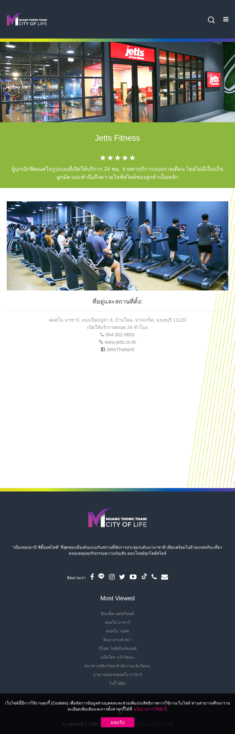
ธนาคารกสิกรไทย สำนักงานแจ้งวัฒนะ (117, 666)
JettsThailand (120, 349)
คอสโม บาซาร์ (117, 622)
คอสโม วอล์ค (117, 631)
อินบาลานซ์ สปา (117, 640)
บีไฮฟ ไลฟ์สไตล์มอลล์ (117, 648)
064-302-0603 (119, 334)
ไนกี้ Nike (117, 683)
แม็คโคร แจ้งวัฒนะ (117, 657)
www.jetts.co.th (120, 342)
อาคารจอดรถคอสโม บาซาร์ (117, 674)
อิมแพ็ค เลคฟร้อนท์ (117, 613)
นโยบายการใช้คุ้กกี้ (150, 709)
